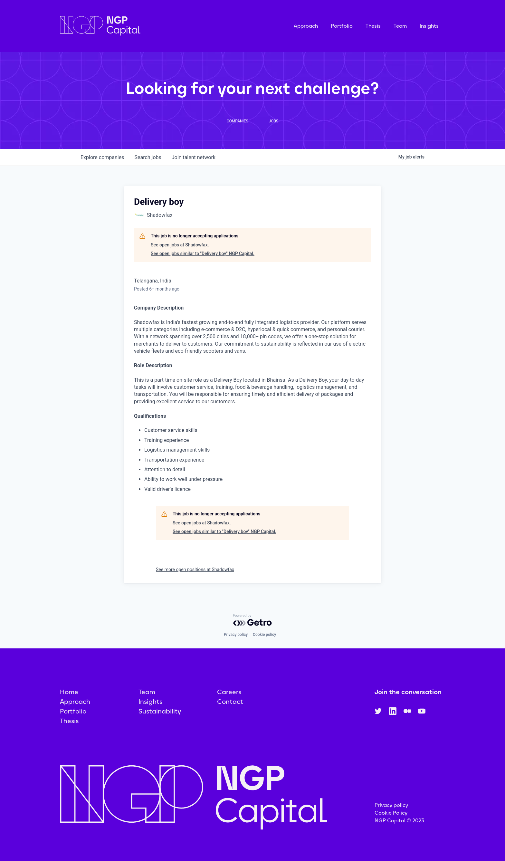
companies (102, 157)
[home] (132, 26)
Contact (230, 701)
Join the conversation (408, 692)
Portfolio (342, 26)
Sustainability (159, 711)
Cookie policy (264, 634)
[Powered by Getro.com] (252, 620)
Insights (429, 26)
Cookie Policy (391, 812)
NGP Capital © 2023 (399, 820)
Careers (229, 692)
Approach (306, 26)
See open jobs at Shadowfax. (180, 244)
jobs (147, 157)
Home (69, 692)
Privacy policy (236, 634)
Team (400, 26)
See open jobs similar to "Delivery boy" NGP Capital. (202, 253)
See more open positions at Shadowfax (195, 569)
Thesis (373, 26)
